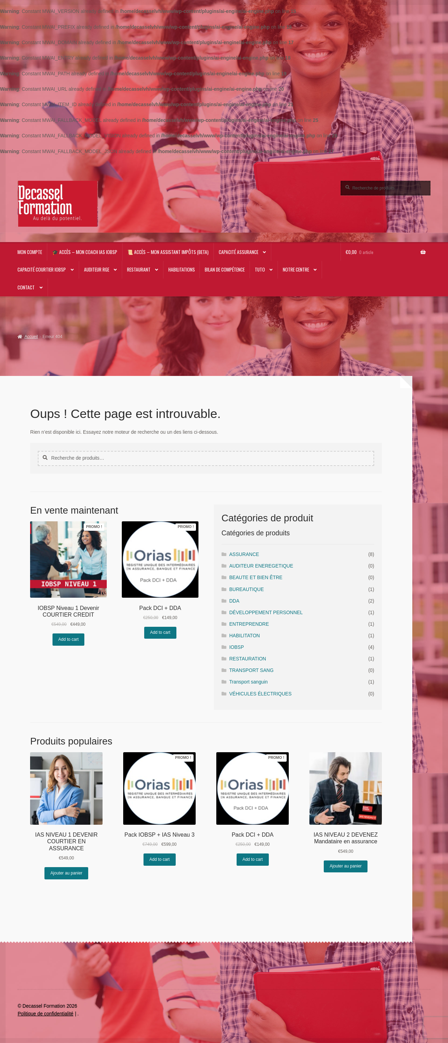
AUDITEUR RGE (96, 269)
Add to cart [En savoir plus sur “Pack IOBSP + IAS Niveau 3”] (159, 859)
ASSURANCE (244, 554)
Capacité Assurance (238, 251)
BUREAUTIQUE (246, 589)
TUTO (260, 269)
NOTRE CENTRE (296, 269)
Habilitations (181, 269)
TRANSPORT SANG (251, 670)
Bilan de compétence (225, 269)
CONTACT (26, 287)
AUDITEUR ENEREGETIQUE (261, 566)
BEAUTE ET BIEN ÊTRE (255, 577)
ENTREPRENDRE (249, 624)
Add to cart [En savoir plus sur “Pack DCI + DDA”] (160, 632)
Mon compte (30, 251)
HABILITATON (244, 635)
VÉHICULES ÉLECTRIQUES (260, 694)
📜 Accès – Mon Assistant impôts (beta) (168, 251)
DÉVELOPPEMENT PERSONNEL (266, 612)
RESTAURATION (247, 658)
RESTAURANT (138, 269)
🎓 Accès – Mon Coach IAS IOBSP (84, 251)
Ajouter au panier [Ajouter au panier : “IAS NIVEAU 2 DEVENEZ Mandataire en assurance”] (346, 866)
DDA (234, 601)
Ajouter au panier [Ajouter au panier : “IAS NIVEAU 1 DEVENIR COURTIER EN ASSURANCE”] (66, 873)
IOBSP (236, 647)
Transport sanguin (248, 682)
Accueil (31, 336)
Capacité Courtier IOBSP (42, 269)
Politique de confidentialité (45, 1013)
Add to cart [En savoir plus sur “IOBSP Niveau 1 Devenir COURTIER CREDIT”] (68, 639)
